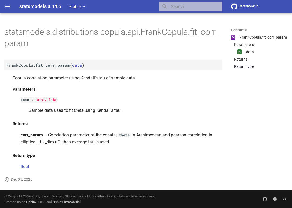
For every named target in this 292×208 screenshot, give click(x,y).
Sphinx (31, 202)
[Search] (190, 6)
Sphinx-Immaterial (67, 202)
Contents (239, 30)
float (25, 166)
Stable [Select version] (75, 6)
